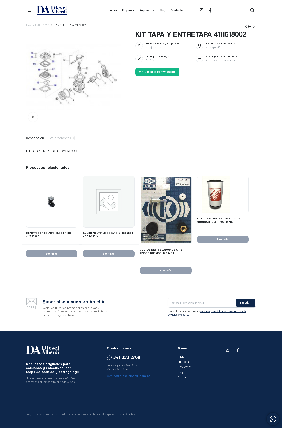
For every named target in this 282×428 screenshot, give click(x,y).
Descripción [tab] (35, 138)
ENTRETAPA (41, 25)
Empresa (128, 10)
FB (210, 10)
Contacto (177, 10)
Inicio (113, 10)
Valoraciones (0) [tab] (62, 138)
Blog (162, 10)
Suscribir (245, 302)
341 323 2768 (123, 357)
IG (201, 10)
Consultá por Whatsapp (157, 72)
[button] (33, 117)
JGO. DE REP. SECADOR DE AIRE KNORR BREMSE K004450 (161, 251)
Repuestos (146, 10)
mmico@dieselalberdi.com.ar (128, 376)
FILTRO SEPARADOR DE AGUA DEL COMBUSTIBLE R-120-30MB (219, 220)
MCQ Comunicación (123, 414)
